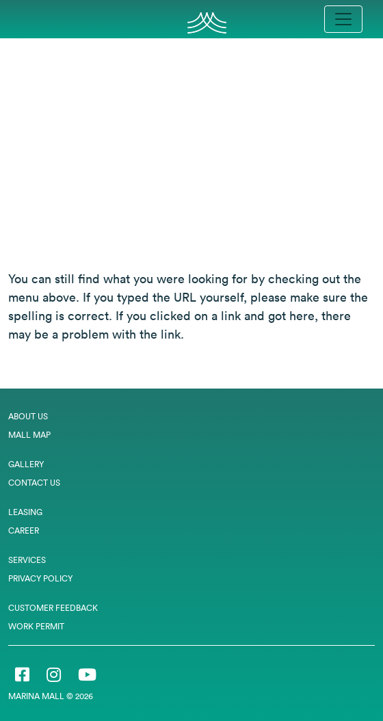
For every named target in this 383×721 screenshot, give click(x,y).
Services (27, 560)
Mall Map (29, 435)
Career (23, 530)
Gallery (26, 464)
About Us (28, 416)
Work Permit (36, 626)
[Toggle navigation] (343, 19)
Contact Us (34, 482)
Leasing (25, 512)
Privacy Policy (40, 578)
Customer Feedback (53, 608)
